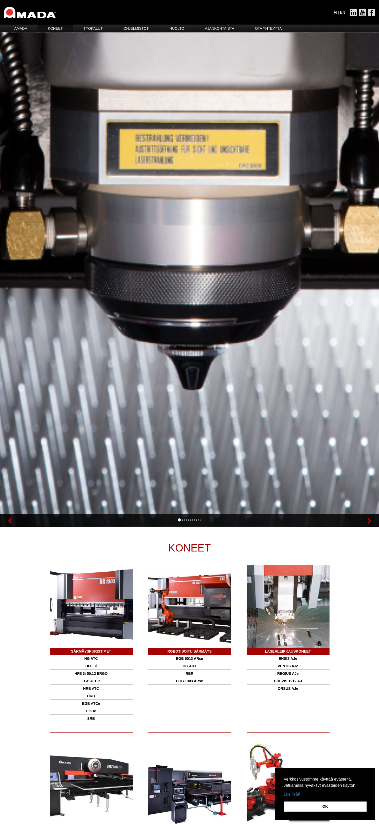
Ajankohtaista (219, 28)
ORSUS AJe (288, 688)
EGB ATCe (91, 703)
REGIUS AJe (288, 673)
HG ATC (91, 658)
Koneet (55, 28)
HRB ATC (91, 688)
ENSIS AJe (288, 658)
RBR (189, 673)
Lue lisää (292, 794)
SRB (91, 718)
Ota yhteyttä (268, 28)
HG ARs (189, 666)
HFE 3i (91, 666)
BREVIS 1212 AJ (288, 681)
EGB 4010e (91, 681)
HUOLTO (176, 28)
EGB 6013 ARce (189, 658)
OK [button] (325, 806)
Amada (20, 28)
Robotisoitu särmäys (189, 651)
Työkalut (93, 28)
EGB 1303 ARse (189, 681)
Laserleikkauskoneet (288, 651)
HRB (91, 696)
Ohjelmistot (136, 28)
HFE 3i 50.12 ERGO (91, 673)
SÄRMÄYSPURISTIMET (91, 651)
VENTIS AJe (288, 666)
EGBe (91, 711)
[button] (28, 520)
